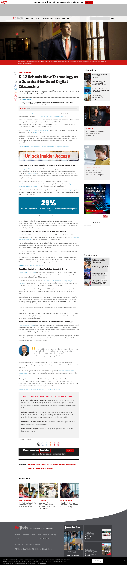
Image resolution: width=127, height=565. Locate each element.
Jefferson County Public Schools (28, 114)
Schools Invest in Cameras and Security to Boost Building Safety (99, 261)
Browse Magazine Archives (90, 554)
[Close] (124, 561)
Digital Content (41, 465)
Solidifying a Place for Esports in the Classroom (99, 274)
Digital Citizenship (34, 468)
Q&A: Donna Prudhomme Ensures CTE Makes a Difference (99, 76)
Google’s (69, 190)
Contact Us (26, 535)
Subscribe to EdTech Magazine (91, 551)
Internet (62, 465)
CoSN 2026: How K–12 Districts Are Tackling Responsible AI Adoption (99, 83)
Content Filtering (71, 465)
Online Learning (52, 465)
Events (63, 18)
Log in (112, 19)
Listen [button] (24, 108)
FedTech (27, 549)
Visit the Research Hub (72, 555)
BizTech (18, 549)
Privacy (43, 468)
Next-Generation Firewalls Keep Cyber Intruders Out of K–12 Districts (100, 90)
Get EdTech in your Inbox (90, 534)
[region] (63, 561)
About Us (17, 535)
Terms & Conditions (43, 535)
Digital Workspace (25, 72)
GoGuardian (36, 132)
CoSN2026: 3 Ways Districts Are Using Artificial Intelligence (100, 97)
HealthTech (47, 549)
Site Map (53, 535)
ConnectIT (57, 18)
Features (38, 18)
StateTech (36, 549)
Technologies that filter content (28, 169)
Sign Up (88, 2)
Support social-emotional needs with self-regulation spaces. (39, 389)
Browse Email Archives (89, 537)
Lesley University (31, 173)
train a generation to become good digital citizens (51, 116)
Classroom (31, 465)
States (32, 18)
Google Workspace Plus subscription (38, 130)
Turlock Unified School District (27, 272)
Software (50, 468)
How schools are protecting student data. (34, 265)
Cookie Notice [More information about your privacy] (43, 563)
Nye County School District (26, 325)
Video (51, 18)
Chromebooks (26, 184)
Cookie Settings (97, 561)
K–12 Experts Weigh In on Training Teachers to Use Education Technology (99, 282)
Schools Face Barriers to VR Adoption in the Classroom (100, 267)
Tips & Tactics (45, 18)
